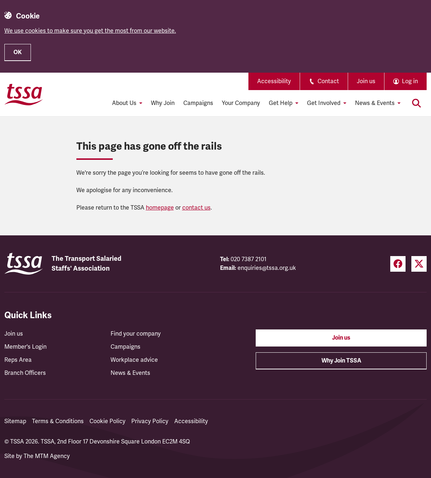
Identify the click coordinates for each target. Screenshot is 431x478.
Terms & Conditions (58, 421)
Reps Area (18, 360)
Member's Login (25, 347)
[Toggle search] (416, 103)
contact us (196, 207)
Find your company (136, 333)
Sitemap (15, 421)
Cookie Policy (107, 421)
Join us (366, 81)
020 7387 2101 (249, 259)
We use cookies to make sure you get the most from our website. (90, 31)
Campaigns (198, 103)
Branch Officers (25, 373)
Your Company (241, 103)
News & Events (130, 373)
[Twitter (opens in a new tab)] (419, 264)
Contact (324, 81)
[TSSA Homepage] (23, 94)
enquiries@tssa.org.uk (267, 268)
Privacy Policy (149, 421)
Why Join (163, 103)
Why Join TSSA (341, 360)
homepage (160, 207)
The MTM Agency (47, 456)
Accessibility (274, 81)
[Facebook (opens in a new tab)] (398, 264)
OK (17, 52)
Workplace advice (134, 360)
